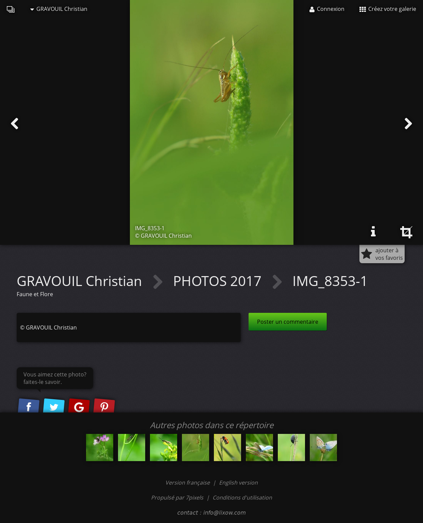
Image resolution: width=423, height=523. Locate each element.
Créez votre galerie (387, 9)
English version (238, 482)
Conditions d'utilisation (242, 497)
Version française (188, 482)
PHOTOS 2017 (219, 280)
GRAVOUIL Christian (58, 9)
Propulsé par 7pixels (177, 497)
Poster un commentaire (287, 321)
